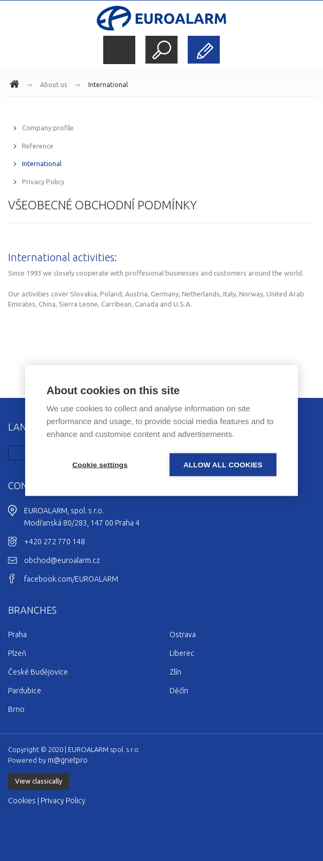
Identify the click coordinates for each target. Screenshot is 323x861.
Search (161, 50)
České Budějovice (38, 672)
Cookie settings (100, 465)
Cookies (22, 800)
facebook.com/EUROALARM (71, 579)
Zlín (175, 672)
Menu (119, 50)
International (108, 84)
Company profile (48, 127)
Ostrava (183, 634)
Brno (16, 709)
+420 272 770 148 (54, 541)
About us (53, 84)
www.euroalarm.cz (16, 85)
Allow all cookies (223, 465)
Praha (17, 634)
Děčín (179, 690)
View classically (38, 781)
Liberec (182, 653)
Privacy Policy (43, 181)
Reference (37, 146)
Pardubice (24, 690)
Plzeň (17, 653)
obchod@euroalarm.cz (62, 560)
